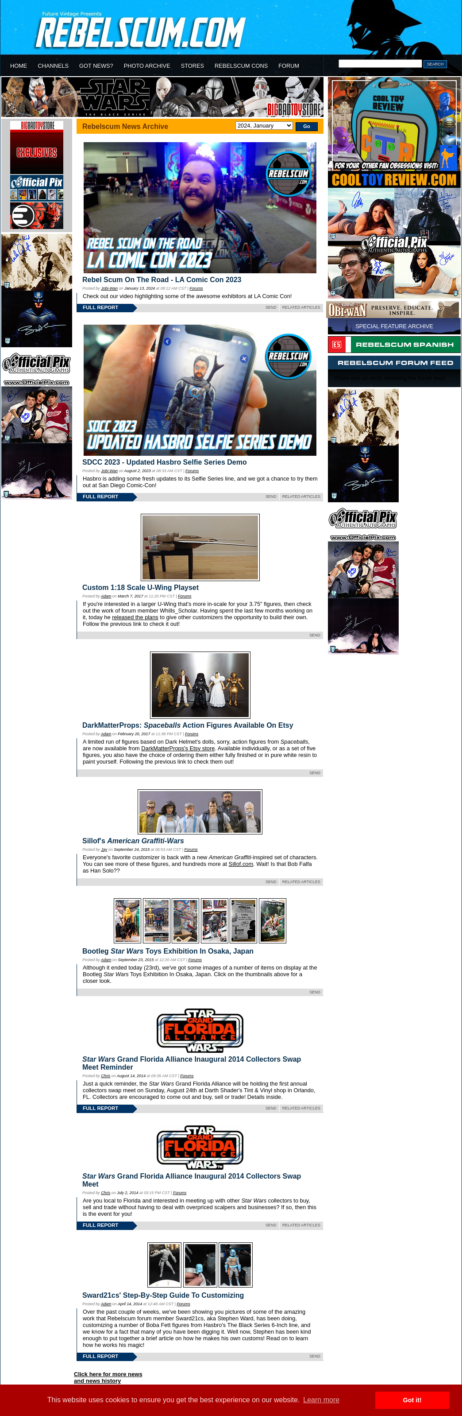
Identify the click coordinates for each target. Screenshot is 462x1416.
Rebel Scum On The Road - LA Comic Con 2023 (161, 279)
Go (306, 126)
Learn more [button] (321, 1400)
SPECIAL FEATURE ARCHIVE (394, 326)
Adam (106, 596)
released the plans (135, 617)
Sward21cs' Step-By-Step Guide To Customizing (163, 1295)
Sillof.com (241, 864)
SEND (271, 307)
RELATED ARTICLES (301, 307)
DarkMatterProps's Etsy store (178, 748)
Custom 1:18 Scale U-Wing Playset (140, 587)
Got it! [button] (412, 1400)
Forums (196, 288)
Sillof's (133, 841)
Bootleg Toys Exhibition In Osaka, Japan (168, 951)
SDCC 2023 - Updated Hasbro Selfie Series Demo (164, 462)
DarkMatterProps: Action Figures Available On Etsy (187, 725)
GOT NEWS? (96, 65)
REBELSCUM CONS (241, 65)
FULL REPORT (100, 307)
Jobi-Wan (109, 288)
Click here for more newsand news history (108, 1377)
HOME (18, 65)
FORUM (288, 65)
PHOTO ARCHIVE (147, 65)
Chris (105, 1076)
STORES (192, 65)
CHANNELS (53, 65)
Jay (104, 849)
